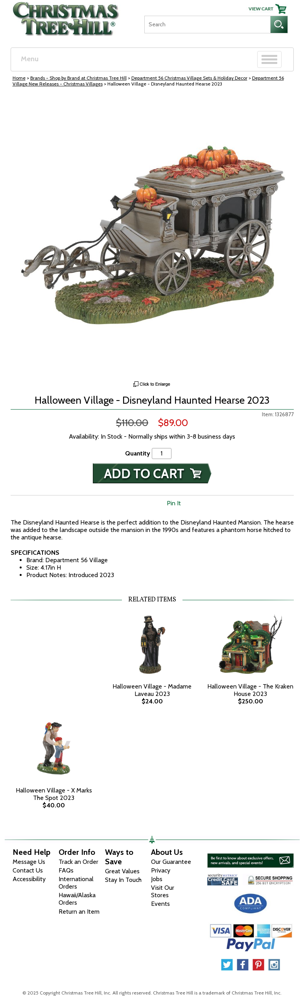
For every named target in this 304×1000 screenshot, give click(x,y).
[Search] (207, 24)
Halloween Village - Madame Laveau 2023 (152, 690)
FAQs (66, 870)
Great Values (122, 871)
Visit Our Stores (162, 891)
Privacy (160, 870)
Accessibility (29, 879)
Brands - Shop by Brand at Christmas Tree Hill (78, 78)
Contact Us (28, 870)
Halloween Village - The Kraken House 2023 (250, 690)
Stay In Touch (123, 879)
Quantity (137, 453)
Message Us (29, 861)
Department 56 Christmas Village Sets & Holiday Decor (189, 78)
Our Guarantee (171, 861)
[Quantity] (161, 453)
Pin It (174, 503)
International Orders (76, 882)
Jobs (156, 879)
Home (19, 78)
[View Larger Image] (152, 236)
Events (160, 903)
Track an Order (78, 861)
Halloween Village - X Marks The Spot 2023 (54, 794)
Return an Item (79, 911)
